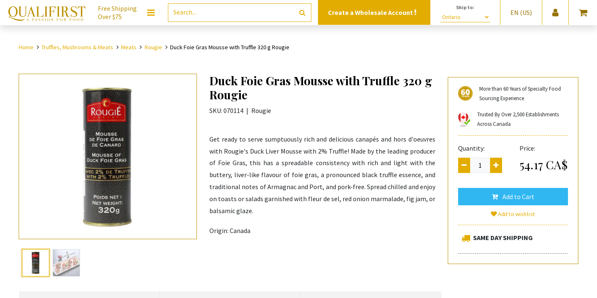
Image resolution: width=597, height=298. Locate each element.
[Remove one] (464, 165)
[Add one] (496, 165)
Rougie (153, 47)
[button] (513, 196)
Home (26, 47)
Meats (128, 47)
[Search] (302, 13)
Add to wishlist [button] (513, 214)
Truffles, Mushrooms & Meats (77, 47)
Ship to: (465, 7)
